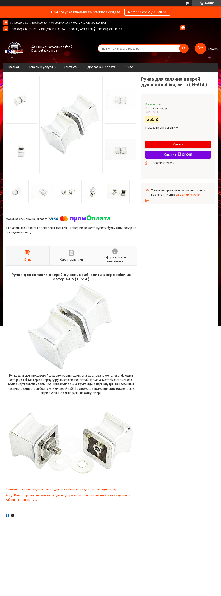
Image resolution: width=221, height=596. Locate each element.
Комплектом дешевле (147, 12)
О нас (129, 67)
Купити (178, 144)
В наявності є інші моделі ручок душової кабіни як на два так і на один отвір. (62, 489)
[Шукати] (184, 48)
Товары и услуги (41, 67)
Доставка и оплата (101, 67)
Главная (13, 67)
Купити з (178, 154)
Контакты (71, 67)
